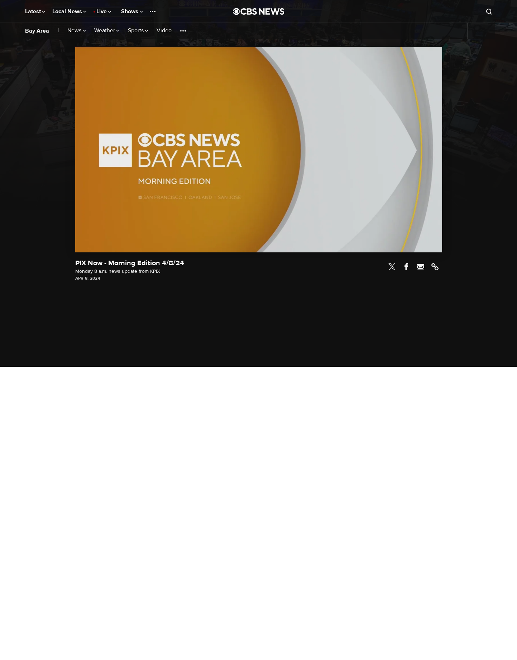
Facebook (406, 266)
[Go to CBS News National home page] (258, 11)
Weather (106, 30)
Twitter (392, 266)
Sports (138, 30)
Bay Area (37, 30)
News (76, 30)
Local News (69, 11)
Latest (35, 11)
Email (420, 266)
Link (435, 266)
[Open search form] (489, 11)
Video (164, 30)
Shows (132, 11)
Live (103, 11)
